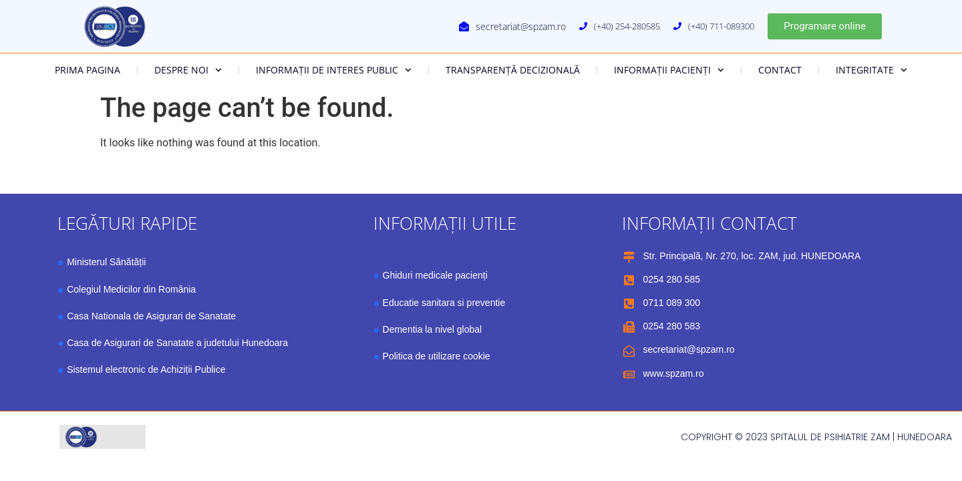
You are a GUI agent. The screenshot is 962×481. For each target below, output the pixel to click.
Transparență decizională (513, 69)
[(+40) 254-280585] (583, 26)
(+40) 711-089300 (721, 26)
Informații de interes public (334, 70)
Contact (780, 69)
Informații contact (709, 223)
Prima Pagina (87, 69)
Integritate (871, 70)
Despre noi (188, 70)
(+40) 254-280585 (627, 26)
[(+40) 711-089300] (677, 26)
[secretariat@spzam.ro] (464, 26)
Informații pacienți (669, 70)
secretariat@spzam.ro (521, 26)
